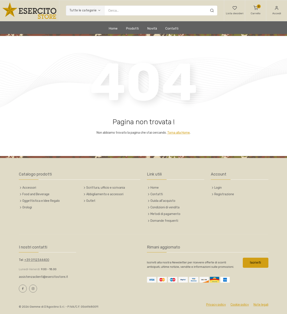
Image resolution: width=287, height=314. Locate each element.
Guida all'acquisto (162, 201)
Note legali (261, 305)
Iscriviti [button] (255, 262)
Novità (152, 28)
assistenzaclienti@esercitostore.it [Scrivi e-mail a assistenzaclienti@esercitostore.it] (43, 277)
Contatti (171, 28)
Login (218, 188)
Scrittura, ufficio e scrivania (105, 188)
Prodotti (132, 28)
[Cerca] (212, 11)
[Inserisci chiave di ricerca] (160, 10)
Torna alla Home (178, 133)
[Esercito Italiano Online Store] (29, 10)
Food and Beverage (35, 194)
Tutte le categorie (83, 10)
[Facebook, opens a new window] (23, 289)
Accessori (29, 188)
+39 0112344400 (36, 260)
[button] (234, 10)
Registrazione (224, 194)
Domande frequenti (164, 221)
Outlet (90, 201)
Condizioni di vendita (165, 207)
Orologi (27, 207)
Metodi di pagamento (165, 214)
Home (113, 28)
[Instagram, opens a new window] (33, 289)
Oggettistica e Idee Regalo (41, 201)
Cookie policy (240, 305)
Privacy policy (216, 305)
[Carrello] (255, 10)
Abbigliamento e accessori (104, 194)
